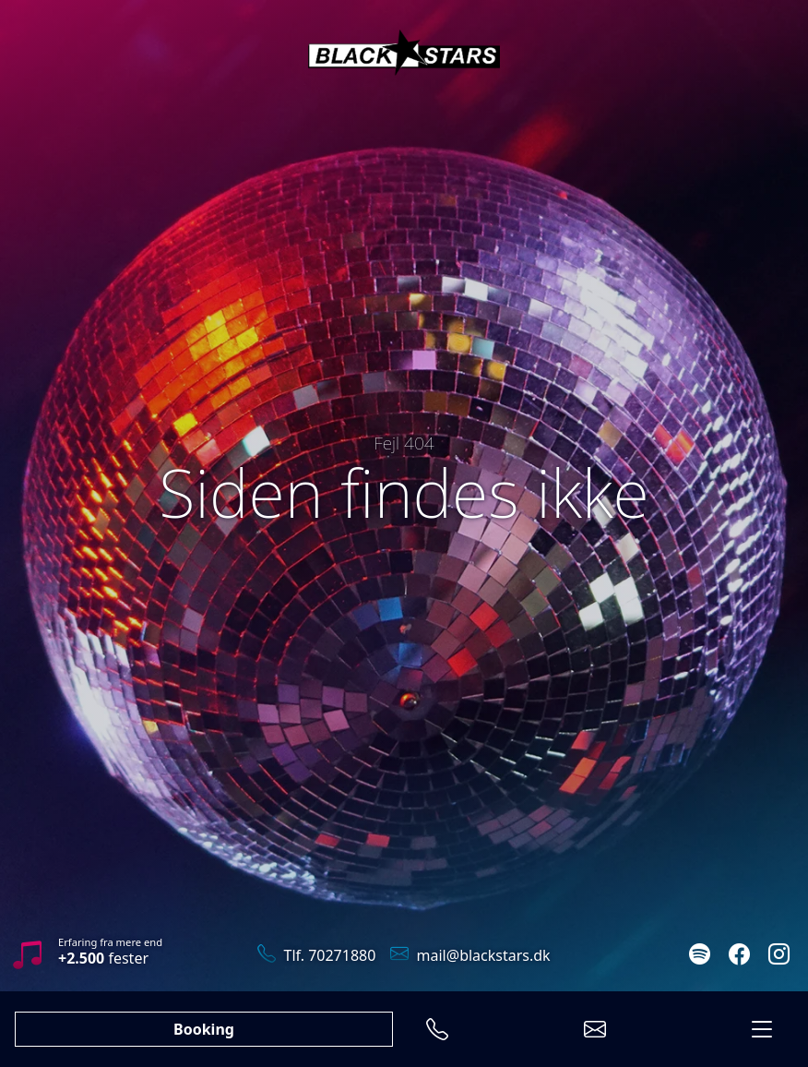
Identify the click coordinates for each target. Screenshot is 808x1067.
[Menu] (762, 1029)
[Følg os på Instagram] (779, 956)
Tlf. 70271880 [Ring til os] (316, 955)
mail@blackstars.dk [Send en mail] (470, 955)
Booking (203, 1029)
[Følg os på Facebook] (739, 956)
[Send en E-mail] (595, 1029)
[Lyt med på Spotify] (700, 956)
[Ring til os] (437, 1029)
